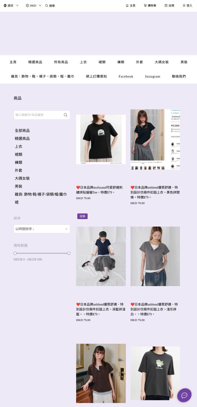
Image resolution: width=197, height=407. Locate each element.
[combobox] (42, 228)
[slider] (15, 253)
